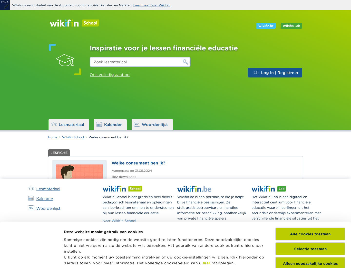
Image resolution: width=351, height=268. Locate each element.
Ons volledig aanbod (110, 74)
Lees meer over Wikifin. (151, 5)
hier (206, 219)
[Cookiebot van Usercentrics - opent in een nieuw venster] (31, 258)
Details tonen (76, 258)
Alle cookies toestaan (310, 190)
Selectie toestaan (310, 205)
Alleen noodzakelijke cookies (310, 220)
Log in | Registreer (276, 73)
